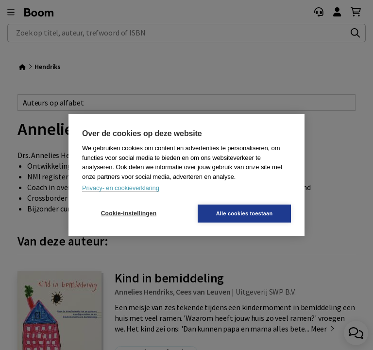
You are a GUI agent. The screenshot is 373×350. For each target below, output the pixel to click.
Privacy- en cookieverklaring (120, 188)
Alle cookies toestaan (244, 213)
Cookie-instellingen (128, 213)
